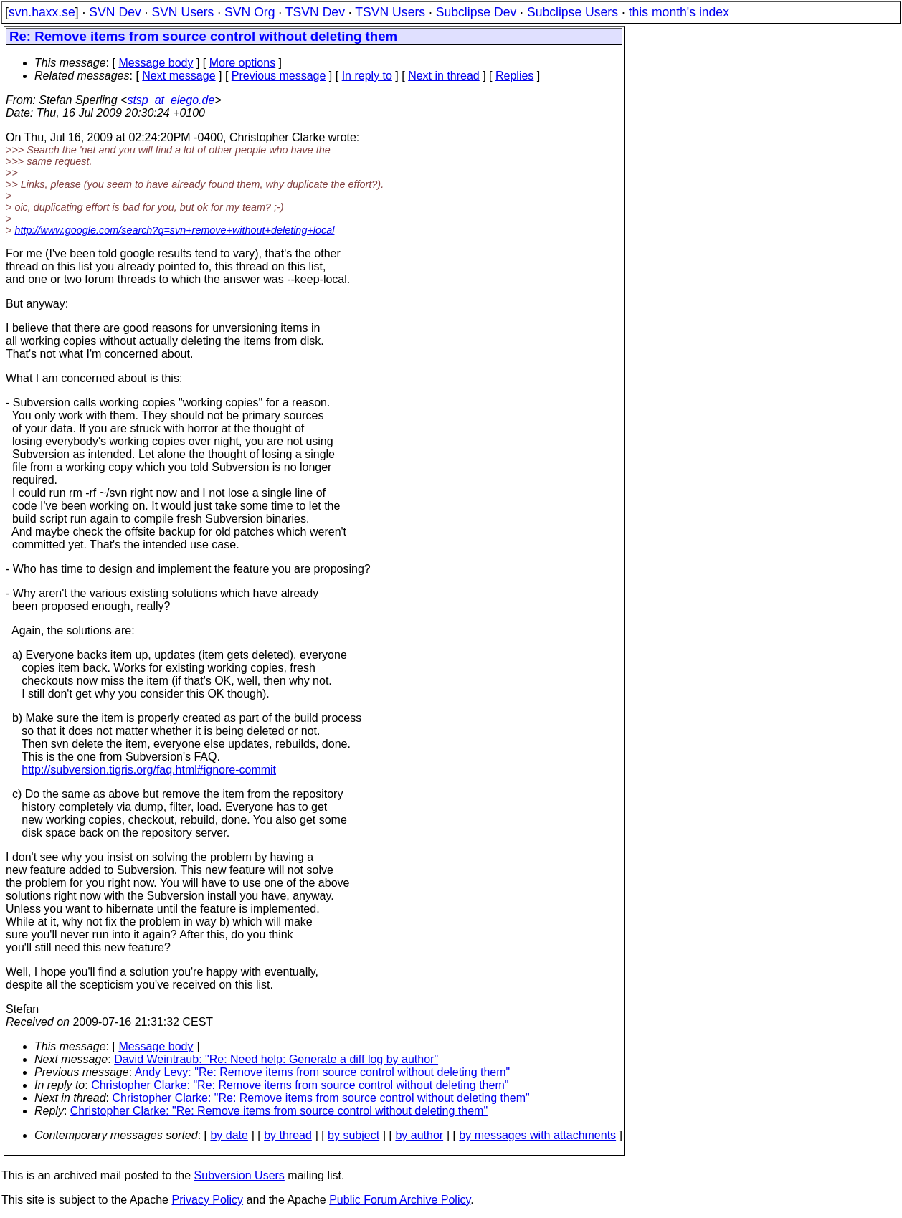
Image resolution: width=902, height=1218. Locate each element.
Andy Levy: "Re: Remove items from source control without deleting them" (323, 1072)
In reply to (367, 76)
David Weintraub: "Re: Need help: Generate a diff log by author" (276, 1059)
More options (242, 63)
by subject (353, 1135)
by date (228, 1135)
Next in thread (444, 76)
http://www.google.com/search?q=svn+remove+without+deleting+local (174, 230)
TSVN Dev (315, 12)
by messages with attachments (537, 1135)
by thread (288, 1135)
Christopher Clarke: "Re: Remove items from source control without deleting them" (299, 1085)
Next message (178, 76)
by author (419, 1135)
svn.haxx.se (42, 12)
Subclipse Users (572, 12)
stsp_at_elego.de (170, 100)
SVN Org (249, 12)
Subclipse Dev (476, 12)
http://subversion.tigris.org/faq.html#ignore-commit (149, 769)
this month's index (679, 12)
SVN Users (182, 12)
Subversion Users (239, 1175)
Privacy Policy (207, 1200)
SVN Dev (115, 12)
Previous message (279, 76)
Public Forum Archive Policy (399, 1200)
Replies (514, 76)
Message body (155, 63)
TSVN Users (390, 12)
